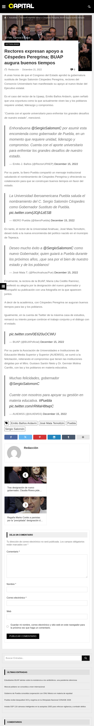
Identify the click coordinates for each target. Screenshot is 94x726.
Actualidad (13, 18)
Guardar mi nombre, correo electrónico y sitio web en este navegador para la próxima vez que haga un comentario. (48, 596)
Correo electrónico (16, 567)
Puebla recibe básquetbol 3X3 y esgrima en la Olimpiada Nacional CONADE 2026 (37, 670)
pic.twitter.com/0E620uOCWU (32, 334)
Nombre (11, 554)
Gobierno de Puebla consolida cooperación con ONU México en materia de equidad (38, 663)
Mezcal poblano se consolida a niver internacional (24, 657)
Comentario (13, 522)
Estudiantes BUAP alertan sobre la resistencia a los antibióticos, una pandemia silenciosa (40, 650)
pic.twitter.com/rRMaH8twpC (31, 406)
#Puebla (45, 400)
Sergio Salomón (14, 428)
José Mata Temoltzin (52, 423)
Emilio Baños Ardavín (24, 423)
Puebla (71, 423)
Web (9, 581)
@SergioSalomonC (46, 128)
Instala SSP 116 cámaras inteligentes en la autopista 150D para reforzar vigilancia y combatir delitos (45, 676)
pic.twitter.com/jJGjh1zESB (30, 213)
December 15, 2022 (66, 163)
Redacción (31, 447)
